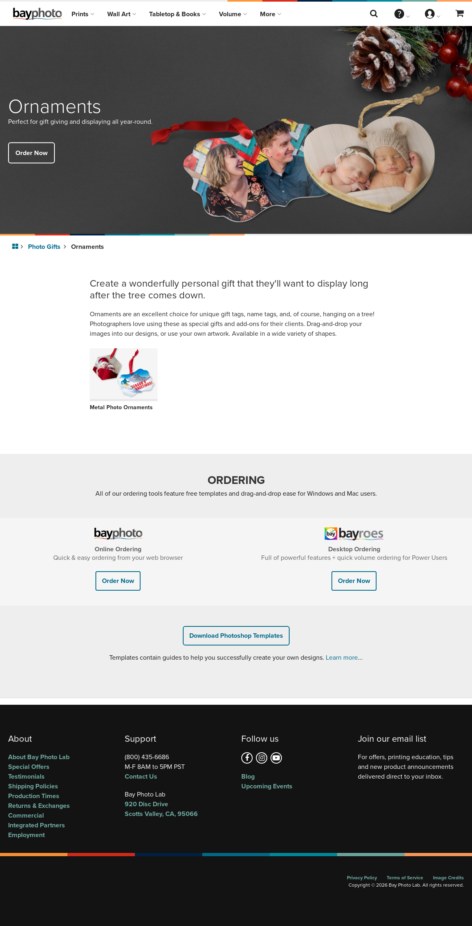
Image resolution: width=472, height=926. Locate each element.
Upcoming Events (266, 786)
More (270, 14)
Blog (248, 776)
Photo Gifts (47, 246)
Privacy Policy (362, 877)
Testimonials (26, 776)
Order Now (31, 152)
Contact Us (141, 776)
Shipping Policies (33, 786)
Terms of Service (405, 877)
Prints (82, 14)
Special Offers (29, 766)
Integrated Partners (36, 825)
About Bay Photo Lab (38, 757)
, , (178, 808)
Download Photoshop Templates (236, 635)
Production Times (33, 796)
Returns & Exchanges (39, 805)
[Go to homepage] (16, 247)
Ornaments (87, 246)
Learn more (342, 657)
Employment (26, 835)
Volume (233, 14)
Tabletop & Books (177, 14)
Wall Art (121, 14)
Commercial (26, 815)
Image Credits (448, 877)
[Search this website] (374, 14)
